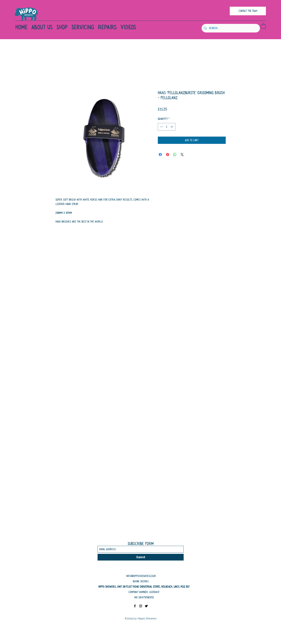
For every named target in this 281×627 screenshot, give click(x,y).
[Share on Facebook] (160, 154)
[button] (263, 26)
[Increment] (172, 126)
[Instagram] (252, 26)
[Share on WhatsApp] (175, 154)
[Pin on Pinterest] (167, 154)
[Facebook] (246, 26)
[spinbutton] (166, 126)
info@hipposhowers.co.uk (141, 576)
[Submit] (141, 557)
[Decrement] (161, 126)
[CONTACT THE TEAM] (248, 11)
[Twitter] (146, 606)
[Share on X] (182, 154)
